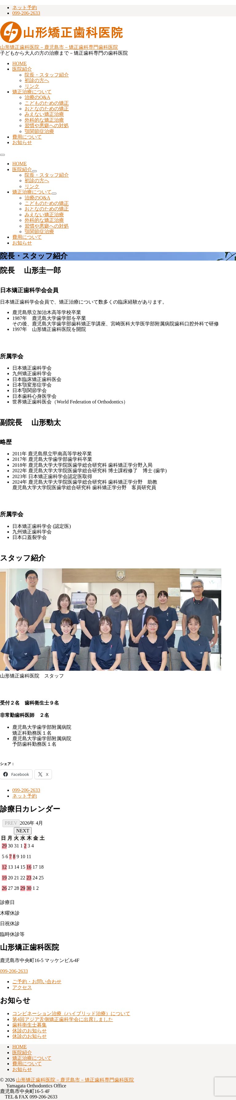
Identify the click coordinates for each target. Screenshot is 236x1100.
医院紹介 (22, 69)
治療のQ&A (37, 97)
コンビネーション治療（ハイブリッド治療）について (71, 1013)
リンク (32, 86)
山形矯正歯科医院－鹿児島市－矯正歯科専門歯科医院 (59, 47)
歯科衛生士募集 (29, 1024)
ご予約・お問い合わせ (36, 981)
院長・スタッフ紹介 (47, 74)
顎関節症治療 (39, 131)
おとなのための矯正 (47, 108)
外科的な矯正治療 (44, 120)
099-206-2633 (26, 13)
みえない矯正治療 (44, 114)
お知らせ (22, 142)
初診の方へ (37, 80)
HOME (19, 63)
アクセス (22, 987)
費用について (27, 136)
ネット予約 (24, 7)
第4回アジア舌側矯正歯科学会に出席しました (62, 1019)
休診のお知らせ (29, 1030)
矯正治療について (32, 91)
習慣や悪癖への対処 (47, 125)
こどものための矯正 (47, 103)
